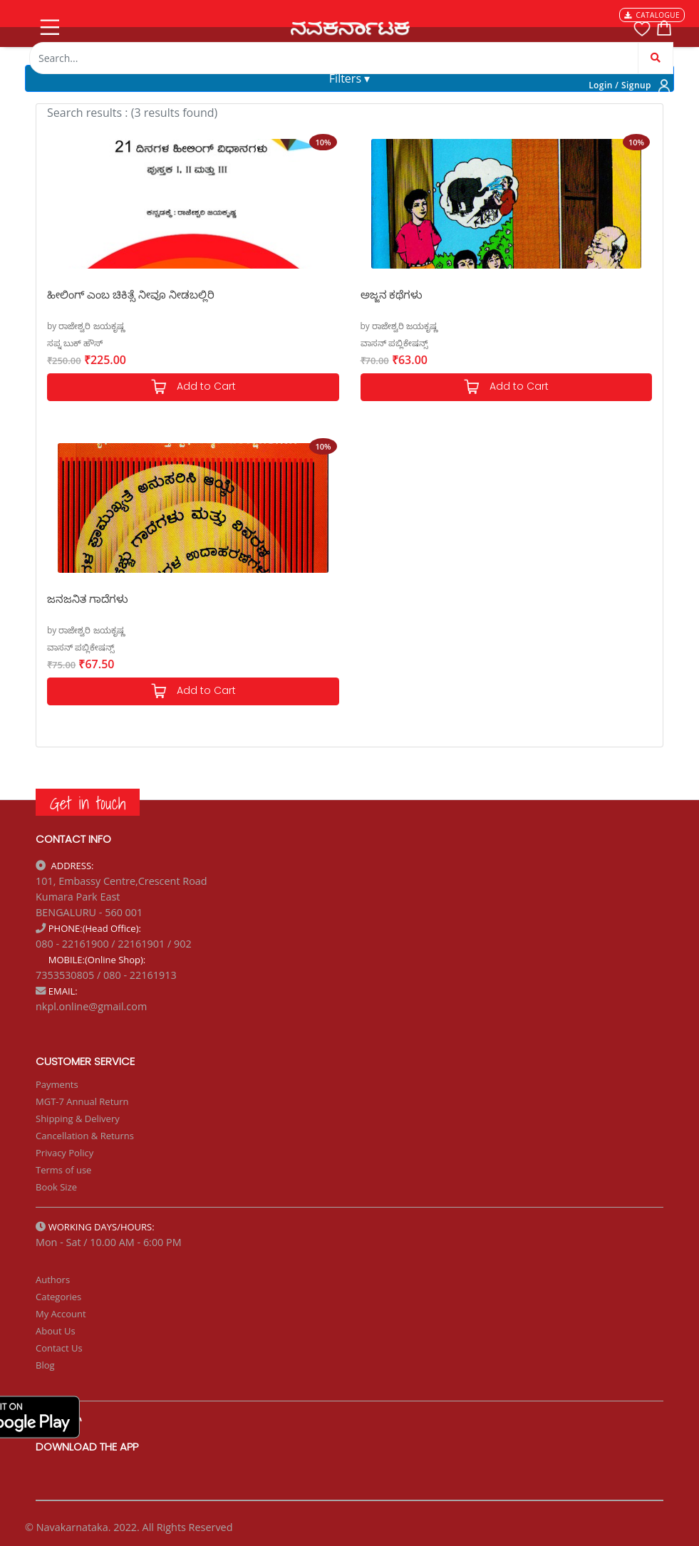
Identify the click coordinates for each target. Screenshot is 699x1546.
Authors (53, 1279)
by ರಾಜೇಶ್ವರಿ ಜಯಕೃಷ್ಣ (86, 326)
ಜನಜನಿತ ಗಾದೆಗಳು (87, 598)
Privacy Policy (64, 1152)
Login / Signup (620, 85)
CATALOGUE (652, 15)
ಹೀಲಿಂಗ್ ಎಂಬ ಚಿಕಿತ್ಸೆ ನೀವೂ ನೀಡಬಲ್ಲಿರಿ (130, 294)
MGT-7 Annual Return (82, 1101)
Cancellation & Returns (85, 1135)
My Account (61, 1313)
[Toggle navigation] (48, 24)
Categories (58, 1296)
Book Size (56, 1187)
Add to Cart (193, 387)
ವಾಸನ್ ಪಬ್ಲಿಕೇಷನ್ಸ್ (394, 343)
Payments (57, 1084)
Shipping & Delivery (78, 1118)
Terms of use (63, 1169)
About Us (56, 1330)
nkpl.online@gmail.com (91, 1006)
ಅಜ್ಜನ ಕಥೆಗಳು (392, 294)
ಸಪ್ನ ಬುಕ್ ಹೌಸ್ (75, 343)
